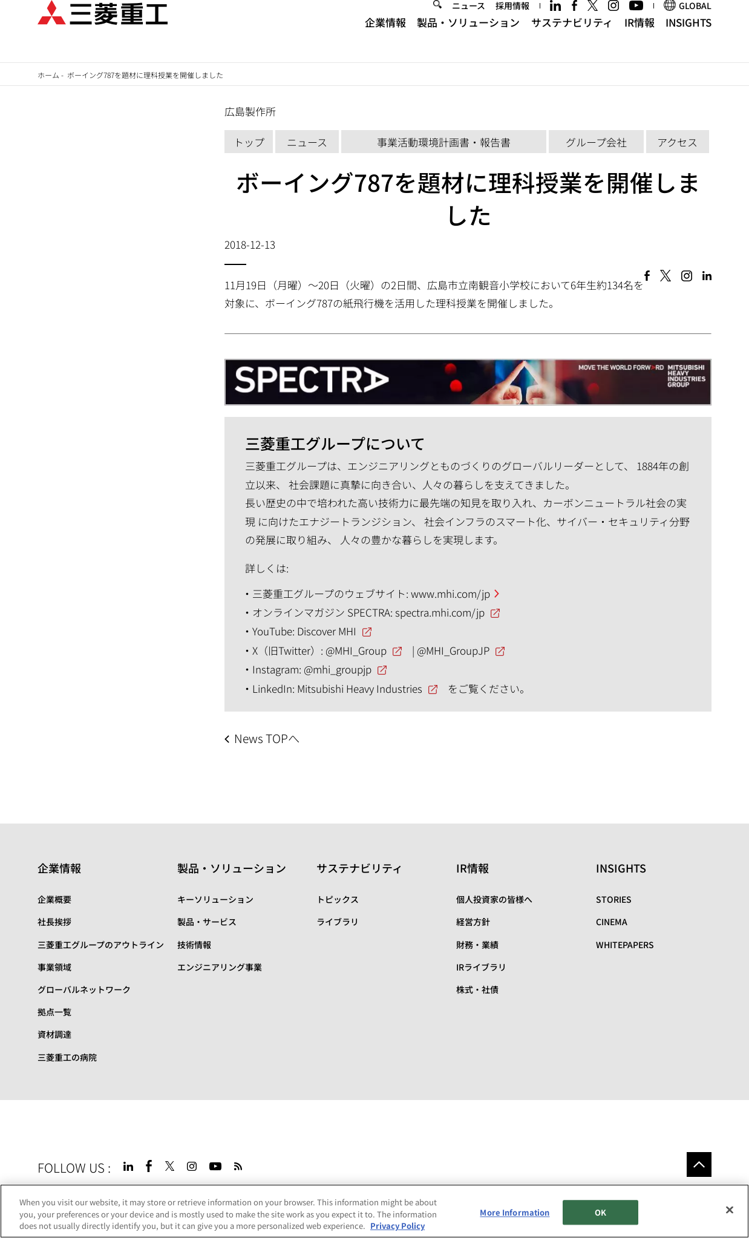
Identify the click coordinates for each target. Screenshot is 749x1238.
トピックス (337, 899)
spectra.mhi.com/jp (440, 612)
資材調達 (54, 1034)
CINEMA (611, 921)
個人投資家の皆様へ (494, 899)
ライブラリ (337, 921)
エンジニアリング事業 (219, 967)
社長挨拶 (54, 921)
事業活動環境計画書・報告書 (444, 141)
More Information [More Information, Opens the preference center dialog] (514, 1212)
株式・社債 (477, 989)
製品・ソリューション (468, 40)
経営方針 (473, 921)
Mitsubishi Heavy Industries (359, 688)
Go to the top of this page (699, 1164)
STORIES (614, 899)
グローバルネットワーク (84, 989)
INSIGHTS (688, 40)
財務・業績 (477, 944)
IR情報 (639, 40)
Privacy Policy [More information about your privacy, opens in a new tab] (397, 1225)
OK (600, 1212)
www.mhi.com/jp (450, 593)
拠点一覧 (54, 1012)
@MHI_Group (356, 650)
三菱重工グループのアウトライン (101, 944)
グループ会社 (596, 141)
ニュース (468, 24)
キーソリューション (215, 899)
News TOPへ (266, 738)
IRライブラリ (481, 967)
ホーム (48, 75)
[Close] (729, 1209)
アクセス (677, 141)
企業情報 (385, 40)
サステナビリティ (572, 40)
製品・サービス (207, 921)
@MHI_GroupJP (453, 650)
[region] (374, 1211)
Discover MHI (326, 630)
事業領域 (54, 967)
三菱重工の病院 (67, 1057)
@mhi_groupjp (337, 668)
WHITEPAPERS (625, 944)
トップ (249, 141)
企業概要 (54, 899)
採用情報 (512, 24)
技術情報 (194, 944)
